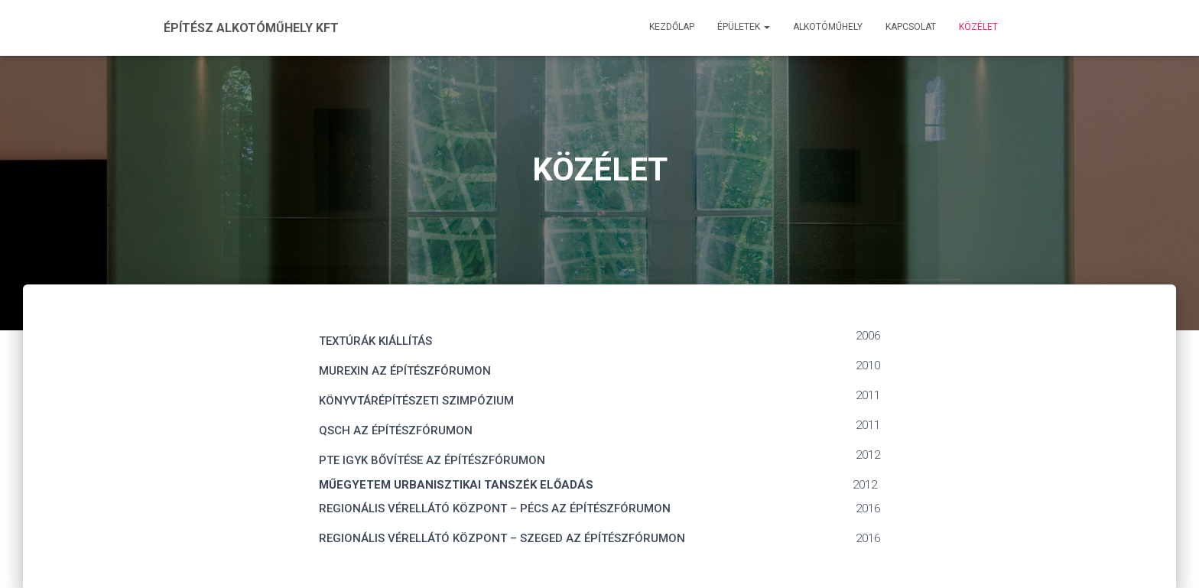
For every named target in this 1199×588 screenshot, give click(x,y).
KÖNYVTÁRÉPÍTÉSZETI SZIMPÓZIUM (416, 401)
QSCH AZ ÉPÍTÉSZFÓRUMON (396, 430)
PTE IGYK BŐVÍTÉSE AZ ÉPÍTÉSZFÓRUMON (432, 460)
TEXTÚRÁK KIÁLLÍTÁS (375, 341)
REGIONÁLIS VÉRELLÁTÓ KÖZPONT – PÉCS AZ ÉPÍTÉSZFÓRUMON (495, 508)
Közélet (978, 26)
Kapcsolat (910, 26)
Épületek (743, 26)
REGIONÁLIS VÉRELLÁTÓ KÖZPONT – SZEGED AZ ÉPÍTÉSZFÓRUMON (502, 538)
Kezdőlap (671, 26)
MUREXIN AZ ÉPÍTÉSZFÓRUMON (405, 371)
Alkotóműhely (828, 26)
